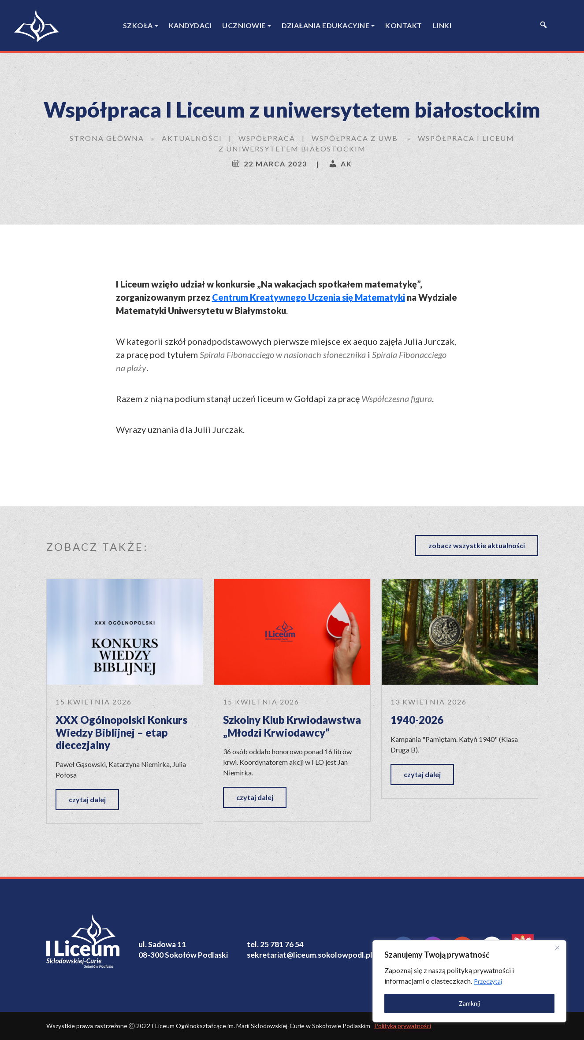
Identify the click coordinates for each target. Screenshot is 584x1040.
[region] (469, 981)
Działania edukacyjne (325, 25)
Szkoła (138, 25)
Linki (442, 25)
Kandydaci (190, 25)
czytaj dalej (87, 799)
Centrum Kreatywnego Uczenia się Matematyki (308, 297)
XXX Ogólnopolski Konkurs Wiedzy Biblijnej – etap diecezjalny (121, 732)
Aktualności (192, 138)
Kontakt (403, 25)
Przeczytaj (488, 981)
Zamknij (469, 1003)
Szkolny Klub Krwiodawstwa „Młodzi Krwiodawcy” (292, 726)
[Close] (557, 947)
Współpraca (266, 138)
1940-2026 (417, 719)
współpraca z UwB (355, 138)
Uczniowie (244, 25)
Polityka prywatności (402, 1025)
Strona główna (107, 138)
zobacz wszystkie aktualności (476, 545)
